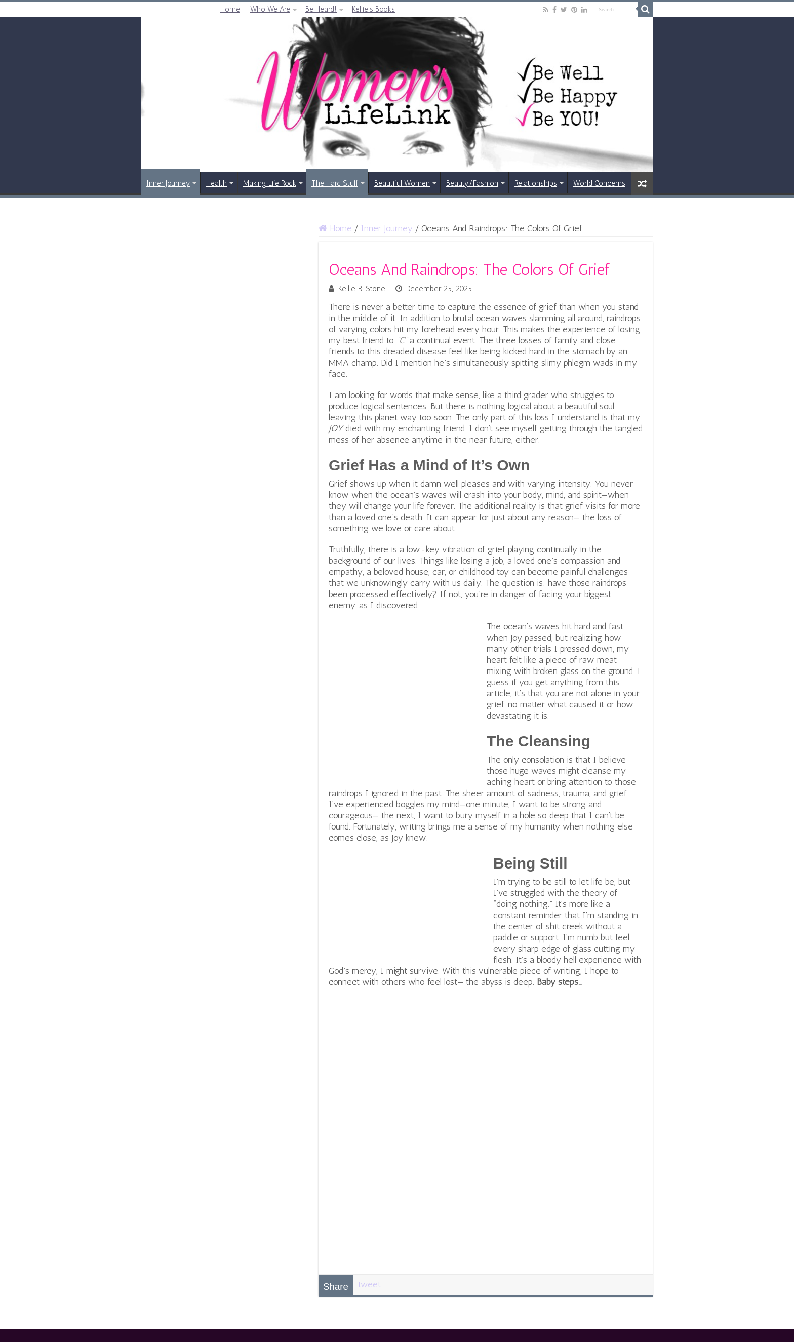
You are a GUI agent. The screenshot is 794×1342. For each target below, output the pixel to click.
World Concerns (599, 183)
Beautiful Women (402, 183)
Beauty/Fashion (472, 183)
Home (230, 9)
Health (216, 183)
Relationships (535, 183)
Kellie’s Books (373, 9)
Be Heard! (321, 9)
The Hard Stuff (334, 183)
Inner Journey (168, 183)
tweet (369, 1284)
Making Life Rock (269, 183)
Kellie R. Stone (361, 288)
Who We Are (270, 9)
